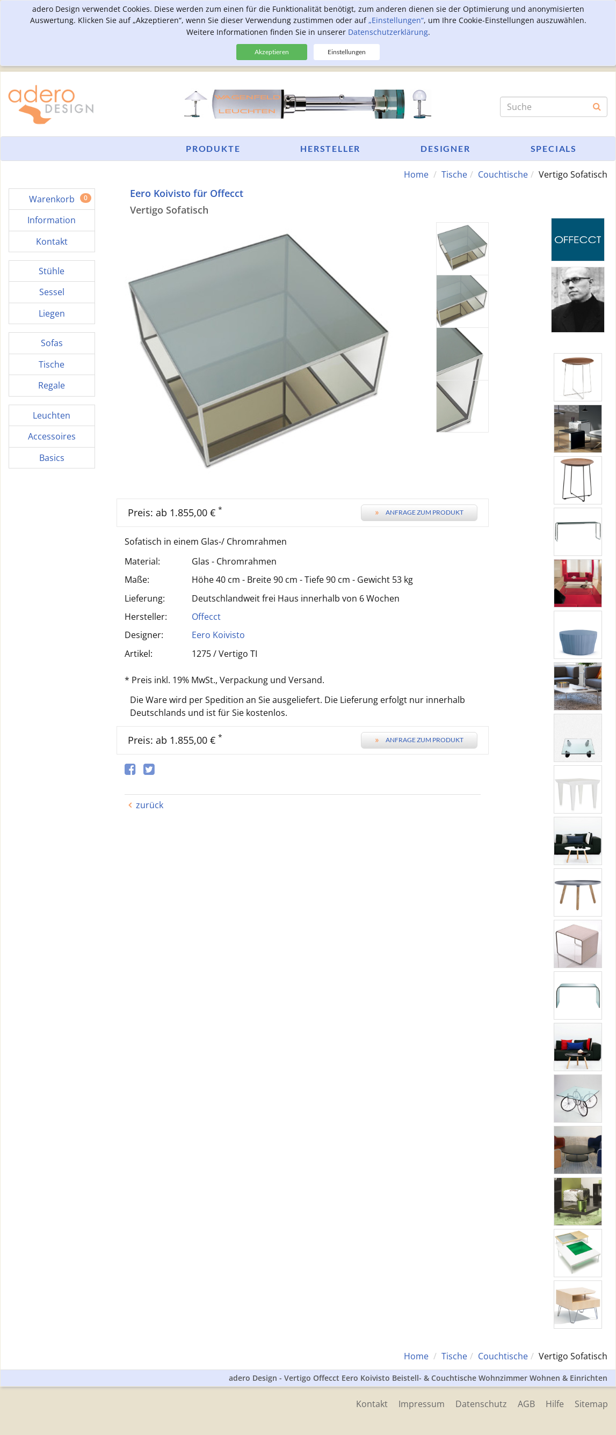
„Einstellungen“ (396, 20)
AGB (526, 1404)
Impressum (421, 1404)
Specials (554, 148)
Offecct (206, 617)
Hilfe (555, 1404)
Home (416, 174)
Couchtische (503, 174)
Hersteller (330, 148)
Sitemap (591, 1404)
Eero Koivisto (218, 635)
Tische (454, 174)
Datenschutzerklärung (388, 32)
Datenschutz (481, 1404)
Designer (445, 148)
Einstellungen (347, 52)
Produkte (213, 148)
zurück (149, 805)
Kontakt (372, 1404)
